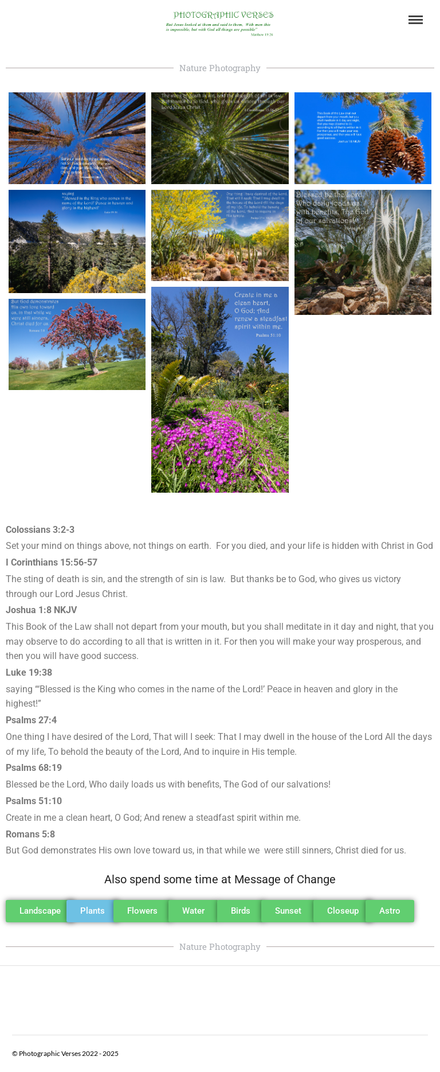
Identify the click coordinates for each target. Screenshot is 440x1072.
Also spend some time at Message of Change (220, 879)
